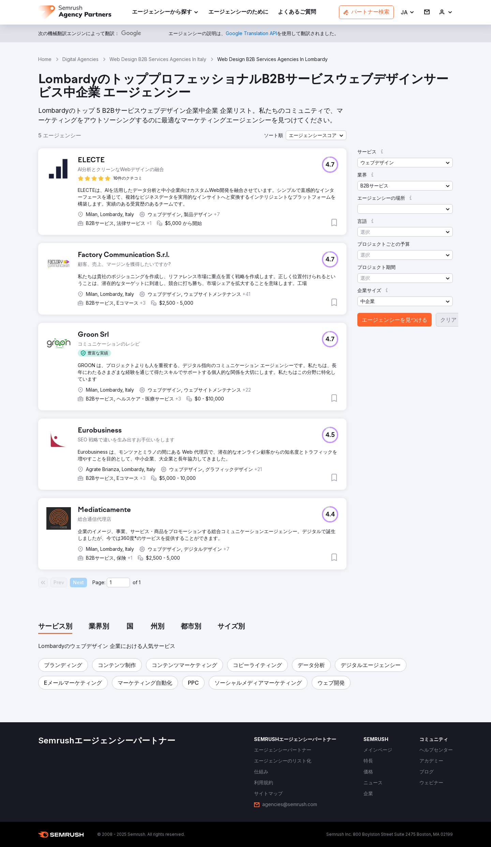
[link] (238, 12)
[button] (408, 12)
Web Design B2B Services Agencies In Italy (157, 59)
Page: (98, 582)
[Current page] (118, 582)
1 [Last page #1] (139, 582)
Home (44, 59)
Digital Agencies (80, 59)
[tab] (55, 627)
